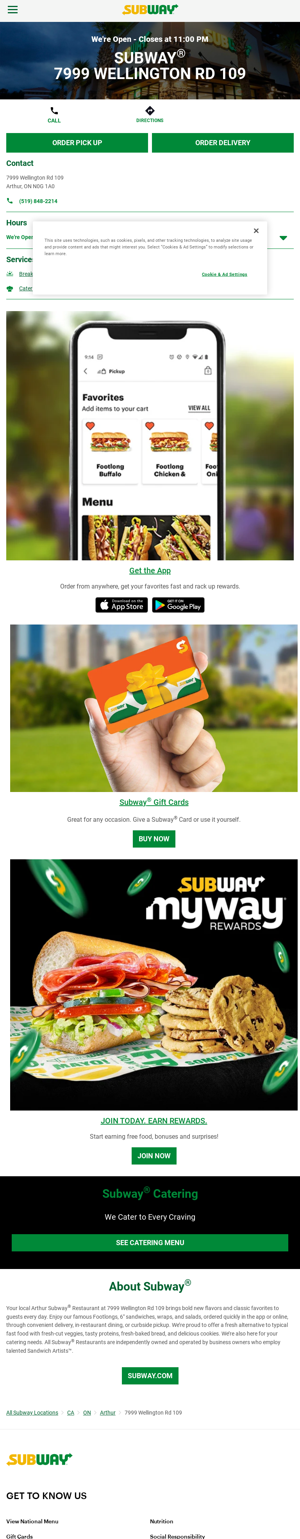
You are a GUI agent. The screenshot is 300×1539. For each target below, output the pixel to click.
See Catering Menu (150, 1242)
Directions (149, 120)
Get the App (150, 570)
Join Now (154, 1156)
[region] (150, 258)
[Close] (256, 230)
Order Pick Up (77, 143)
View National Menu (32, 1522)
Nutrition (161, 1522)
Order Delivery (222, 143)
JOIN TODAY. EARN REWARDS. (154, 1120)
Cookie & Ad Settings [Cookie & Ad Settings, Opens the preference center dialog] (224, 274)
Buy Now (154, 839)
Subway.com (150, 1376)
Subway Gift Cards (154, 802)
